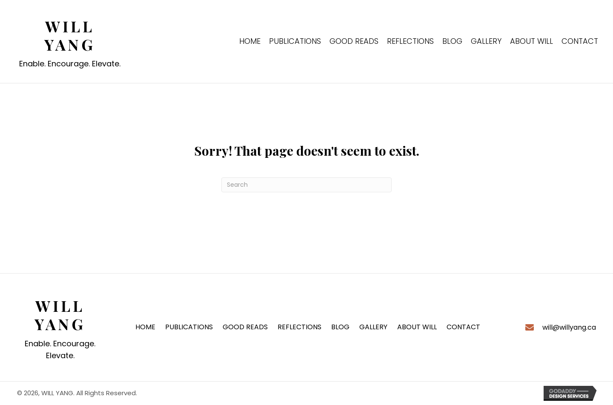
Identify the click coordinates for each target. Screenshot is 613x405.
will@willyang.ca (569, 327)
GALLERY (373, 327)
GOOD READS (245, 327)
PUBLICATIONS (189, 327)
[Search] (306, 184)
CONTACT (463, 327)
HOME (145, 327)
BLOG (340, 327)
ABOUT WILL (417, 327)
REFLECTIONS (299, 327)
